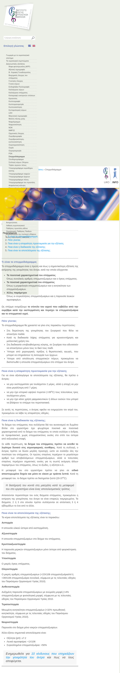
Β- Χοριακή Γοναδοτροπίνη (20, 72)
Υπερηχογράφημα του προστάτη (22, 182)
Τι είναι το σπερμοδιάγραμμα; (23, 236)
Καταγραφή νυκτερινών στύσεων (22, 95)
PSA (10, 153)
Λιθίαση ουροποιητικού (15, 225)
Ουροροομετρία (15, 151)
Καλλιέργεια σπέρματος (18, 93)
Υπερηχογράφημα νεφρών (19, 174)
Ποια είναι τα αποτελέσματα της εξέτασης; (29, 250)
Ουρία (11, 148)
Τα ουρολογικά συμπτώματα (17, 61)
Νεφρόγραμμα (14, 122)
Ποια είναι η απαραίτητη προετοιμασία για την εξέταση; (36, 243)
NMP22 (12, 130)
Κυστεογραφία (14, 101)
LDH (10, 113)
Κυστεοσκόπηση (15, 107)
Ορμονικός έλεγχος (16, 133)
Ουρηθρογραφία (15, 136)
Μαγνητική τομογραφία (18, 116)
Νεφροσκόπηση (15, 125)
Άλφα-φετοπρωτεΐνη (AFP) (19, 67)
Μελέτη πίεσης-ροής (17, 119)
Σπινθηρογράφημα (16, 159)
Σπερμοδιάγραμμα (17, 156)
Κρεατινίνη (13, 98)
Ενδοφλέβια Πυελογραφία (19, 87)
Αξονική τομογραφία (17, 70)
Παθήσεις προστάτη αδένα (17, 228)
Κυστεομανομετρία (16, 104)
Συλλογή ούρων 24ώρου (18, 162)
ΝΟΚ (11, 128)
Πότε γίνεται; (14, 240)
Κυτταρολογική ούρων (17, 110)
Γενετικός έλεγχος (16, 81)
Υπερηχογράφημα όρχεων (19, 177)
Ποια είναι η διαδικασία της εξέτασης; (27, 247)
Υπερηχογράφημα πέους (19, 180)
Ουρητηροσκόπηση (16, 145)
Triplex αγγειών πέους (17, 165)
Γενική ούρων (14, 84)
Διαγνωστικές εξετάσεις (15, 64)
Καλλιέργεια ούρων (16, 90)
